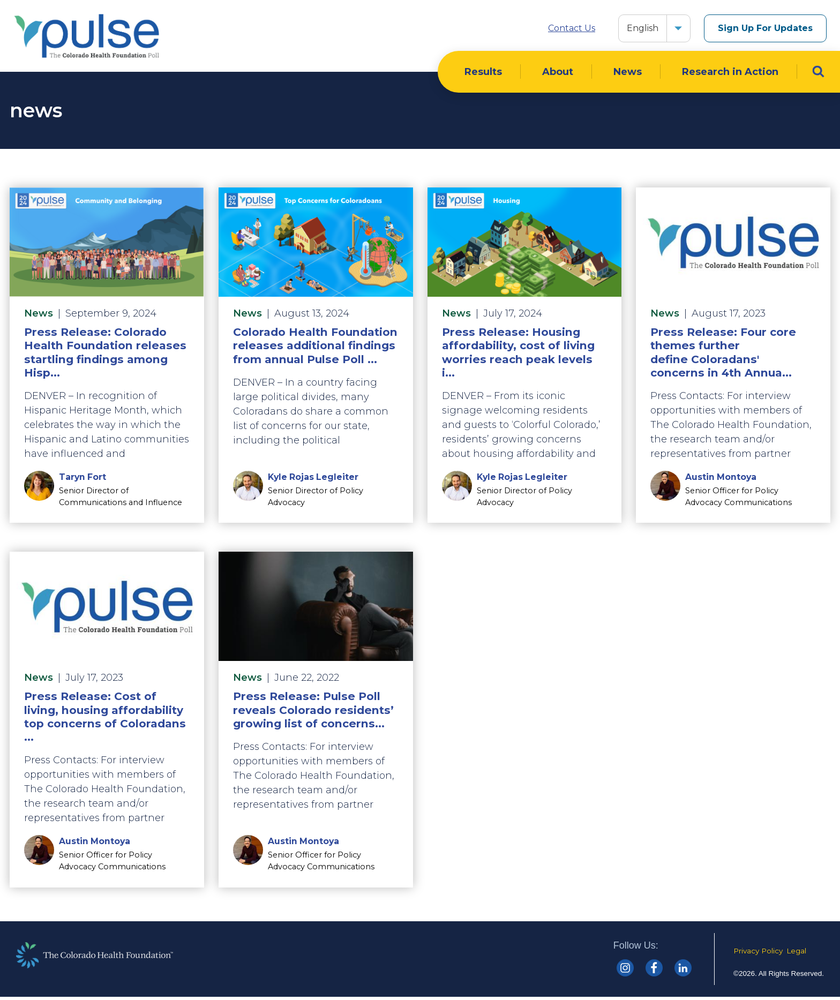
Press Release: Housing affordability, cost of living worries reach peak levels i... (518, 355)
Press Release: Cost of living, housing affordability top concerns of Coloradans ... (105, 720)
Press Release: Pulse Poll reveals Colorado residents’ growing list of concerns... (313, 713)
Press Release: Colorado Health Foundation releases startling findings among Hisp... (105, 355)
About (557, 74)
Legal (796, 953)
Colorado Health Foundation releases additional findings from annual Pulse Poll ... (315, 348)
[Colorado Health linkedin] (683, 970)
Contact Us (571, 28)
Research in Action (730, 74)
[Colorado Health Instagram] (625, 970)
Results (483, 74)
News (627, 74)
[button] (678, 28)
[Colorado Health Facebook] (654, 970)
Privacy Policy (758, 953)
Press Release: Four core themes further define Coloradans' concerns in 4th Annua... (723, 355)
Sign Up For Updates (765, 28)
